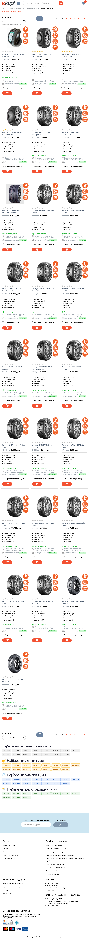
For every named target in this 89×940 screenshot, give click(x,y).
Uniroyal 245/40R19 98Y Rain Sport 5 (13, 368)
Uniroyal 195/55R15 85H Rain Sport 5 (73, 211)
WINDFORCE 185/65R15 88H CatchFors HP (12, 133)
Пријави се (60, 825)
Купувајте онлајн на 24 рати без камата (60, 855)
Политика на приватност (12, 852)
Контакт (6, 848)
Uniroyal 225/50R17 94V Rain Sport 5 (43, 602)
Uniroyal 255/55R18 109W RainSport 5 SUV (42, 368)
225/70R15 (65, 755)
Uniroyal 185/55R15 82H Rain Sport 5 (73, 290)
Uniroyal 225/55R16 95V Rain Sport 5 (73, 368)
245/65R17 (16, 798)
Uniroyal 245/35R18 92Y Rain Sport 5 (13, 602)
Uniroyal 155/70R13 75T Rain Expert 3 (73, 602)
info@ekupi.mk (52, 886)
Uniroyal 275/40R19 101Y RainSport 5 (71, 133)
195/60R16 (16, 779)
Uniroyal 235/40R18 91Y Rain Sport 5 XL (43, 290)
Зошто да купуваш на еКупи (56, 848)
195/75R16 (46, 779)
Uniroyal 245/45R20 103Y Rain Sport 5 (13, 524)
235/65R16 (65, 783)
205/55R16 (36, 751)
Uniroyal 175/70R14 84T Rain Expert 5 (73, 446)
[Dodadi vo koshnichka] (7, 93)
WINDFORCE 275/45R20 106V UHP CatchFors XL (13, 211)
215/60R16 (65, 751)
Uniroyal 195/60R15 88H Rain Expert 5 (43, 211)
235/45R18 (65, 769)
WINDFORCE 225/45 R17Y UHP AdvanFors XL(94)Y (13, 55)
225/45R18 (36, 755)
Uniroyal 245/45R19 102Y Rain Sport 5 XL (13, 446)
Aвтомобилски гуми (33, 8)
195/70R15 (36, 779)
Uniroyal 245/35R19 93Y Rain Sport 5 (43, 446)
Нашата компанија (9, 845)
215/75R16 (16, 783)
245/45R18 (6, 798)
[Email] (36, 824)
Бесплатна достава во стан (55, 867)
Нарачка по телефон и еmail (13, 883)
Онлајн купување (9, 858)
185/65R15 (16, 751)
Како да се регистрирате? (55, 845)
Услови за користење (10, 855)
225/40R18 (16, 755)
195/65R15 (26, 751)
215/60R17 (75, 751)
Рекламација (7, 894)
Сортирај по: (7, 17)
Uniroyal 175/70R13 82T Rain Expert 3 (13, 680)
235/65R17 (75, 794)
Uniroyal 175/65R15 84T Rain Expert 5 (43, 524)
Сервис (5, 890)
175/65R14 (6, 751)
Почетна (5, 8)
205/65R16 (36, 794)
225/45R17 (26, 755)
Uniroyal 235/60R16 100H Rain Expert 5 (73, 524)
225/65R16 (46, 783)
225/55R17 (56, 755)
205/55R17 (56, 751)
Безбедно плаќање (53, 874)
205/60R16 (46, 751)
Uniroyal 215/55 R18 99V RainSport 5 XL (41, 133)
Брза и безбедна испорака (55, 864)
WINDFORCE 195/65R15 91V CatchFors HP (42, 55)
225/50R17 (46, 755)
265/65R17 (26, 798)
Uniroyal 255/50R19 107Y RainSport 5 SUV (11, 290)
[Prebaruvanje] (61, 3)
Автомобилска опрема (17, 8)
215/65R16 (6, 755)
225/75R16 (65, 794)
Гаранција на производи (12, 887)
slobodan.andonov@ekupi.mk (57, 903)
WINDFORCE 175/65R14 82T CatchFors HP (71, 55)
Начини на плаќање (53, 871)
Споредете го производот (13, 88)
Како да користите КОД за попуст (58, 852)
